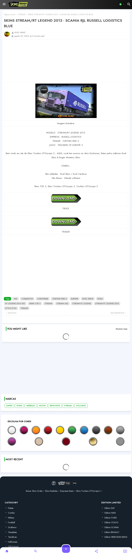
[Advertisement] (66, 61)
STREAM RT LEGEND (81, 303)
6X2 (15, 298)
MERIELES (30, 405)
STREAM (48, 303)
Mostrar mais (121, 328)
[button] (122, 4)
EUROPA (74, 298)
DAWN (9, 405)
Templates (12, 532)
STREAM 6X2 (62, 303)
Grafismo (12, 527)
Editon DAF (110, 508)
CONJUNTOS (27, 298)
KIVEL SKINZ (87, 298)
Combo (11, 512)
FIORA (19, 405)
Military (11, 517)
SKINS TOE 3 (34, 303)
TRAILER (21, 14)
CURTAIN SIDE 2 (59, 298)
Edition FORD (111, 517)
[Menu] (4, 4)
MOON (42, 405)
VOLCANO (81, 405)
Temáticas (12, 536)
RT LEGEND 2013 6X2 (15, 303)
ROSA (100, 298)
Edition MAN (110, 512)
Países (10, 508)
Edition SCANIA (112, 527)
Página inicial (9, 14)
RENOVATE (55, 405)
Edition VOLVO (111, 522)
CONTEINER (42, 298)
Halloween (12, 541)
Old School (13, 546)
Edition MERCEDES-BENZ (116, 536)
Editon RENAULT (112, 532)
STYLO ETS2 (10, 308)
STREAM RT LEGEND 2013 (107, 303)
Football (11, 522)
